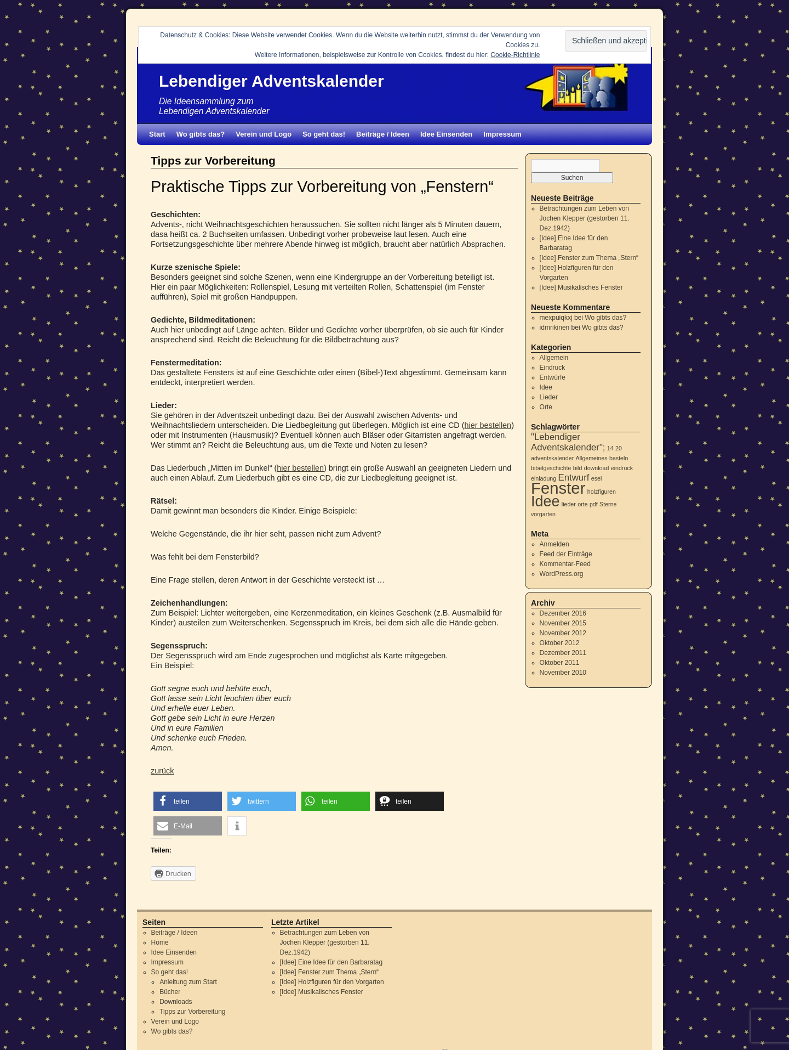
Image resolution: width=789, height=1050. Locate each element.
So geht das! (323, 134)
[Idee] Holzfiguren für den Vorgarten (332, 982)
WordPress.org (562, 574)
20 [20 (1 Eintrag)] (618, 448)
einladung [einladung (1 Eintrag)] (543, 478)
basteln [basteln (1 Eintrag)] (618, 458)
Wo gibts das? (200, 134)
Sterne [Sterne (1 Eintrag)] (607, 504)
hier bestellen (488, 425)
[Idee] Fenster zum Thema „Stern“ (589, 258)
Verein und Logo (263, 134)
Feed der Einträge (566, 554)
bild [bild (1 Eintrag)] (577, 468)
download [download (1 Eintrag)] (596, 468)
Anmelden (554, 544)
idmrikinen (555, 327)
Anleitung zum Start (188, 982)
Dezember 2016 (563, 613)
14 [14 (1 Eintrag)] (610, 448)
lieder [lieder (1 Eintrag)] (569, 504)
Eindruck (552, 367)
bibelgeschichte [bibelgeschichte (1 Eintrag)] (551, 468)
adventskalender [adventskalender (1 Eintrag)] (552, 458)
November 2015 (563, 623)
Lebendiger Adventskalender (271, 81)
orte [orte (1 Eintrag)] (582, 504)
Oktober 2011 (560, 663)
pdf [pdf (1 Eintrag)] (594, 504)
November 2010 (563, 672)
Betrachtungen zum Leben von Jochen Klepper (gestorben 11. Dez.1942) (585, 218)
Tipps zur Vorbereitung (192, 1011)
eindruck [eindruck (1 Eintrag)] (622, 468)
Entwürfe (552, 377)
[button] (187, 801)
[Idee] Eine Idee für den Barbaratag (331, 962)
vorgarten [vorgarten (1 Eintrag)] (543, 514)
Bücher (169, 992)
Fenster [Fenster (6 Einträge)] (558, 488)
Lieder (549, 397)
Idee (546, 387)
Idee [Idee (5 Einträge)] (545, 501)
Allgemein (554, 358)
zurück (162, 770)
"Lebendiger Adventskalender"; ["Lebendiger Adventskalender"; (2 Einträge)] (568, 442)
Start (157, 134)
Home (160, 942)
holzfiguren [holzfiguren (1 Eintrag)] (601, 491)
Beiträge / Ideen (382, 134)
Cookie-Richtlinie (515, 55)
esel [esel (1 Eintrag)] (596, 478)
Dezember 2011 (563, 653)
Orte (546, 407)
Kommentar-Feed (565, 564)
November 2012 (563, 633)
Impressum (502, 134)
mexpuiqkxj (556, 317)
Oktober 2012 (560, 643)
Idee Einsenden (446, 134)
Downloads (175, 1002)
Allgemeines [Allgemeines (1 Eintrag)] (592, 458)
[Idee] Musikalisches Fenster (581, 287)
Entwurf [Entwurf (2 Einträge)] (574, 477)
